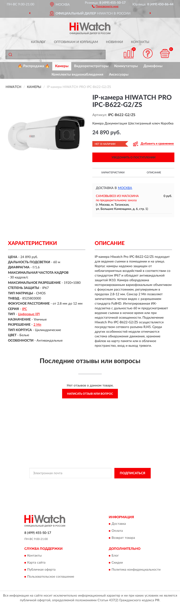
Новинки (114, 42)
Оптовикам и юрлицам (76, 42)
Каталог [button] (38, 42)
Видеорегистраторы (91, 66)
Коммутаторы (126, 66)
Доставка (119, 524)
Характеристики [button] (112, 172)
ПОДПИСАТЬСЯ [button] (132, 473)
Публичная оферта (41, 569)
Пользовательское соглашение (50, 576)
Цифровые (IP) (29, 314)
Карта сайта (36, 562)
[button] (105, 6)
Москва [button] (125, 188)
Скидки (117, 562)
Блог (115, 555)
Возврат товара (123, 538)
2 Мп (37, 324)
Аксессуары (118, 74)
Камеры (61, 66)
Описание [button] (154, 172)
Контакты (140, 42)
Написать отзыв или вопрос (90, 393)
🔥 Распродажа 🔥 (33, 66)
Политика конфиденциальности (136, 569)
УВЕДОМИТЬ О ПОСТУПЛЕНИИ (133, 157)
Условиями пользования (84, 487)
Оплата (117, 531)
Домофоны (152, 66)
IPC (24, 309)
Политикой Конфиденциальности (113, 483)
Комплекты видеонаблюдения (77, 74)
